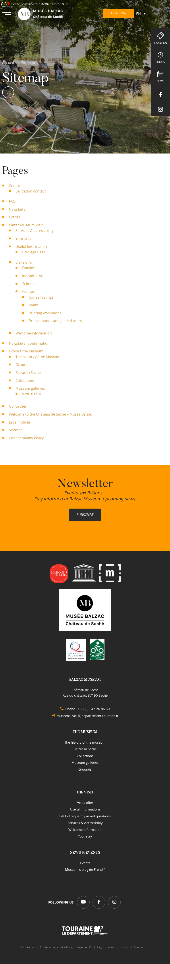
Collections (24, 380)
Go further (18, 406)
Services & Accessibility (85, 822)
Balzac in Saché (28, 372)
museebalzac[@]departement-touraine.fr (87, 715)
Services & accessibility (34, 230)
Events (14, 217)
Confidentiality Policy (26, 437)
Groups (28, 291)
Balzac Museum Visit (26, 225)
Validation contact (30, 191)
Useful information (31, 246)
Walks (34, 305)
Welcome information (33, 333)
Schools (28, 283)
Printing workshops (45, 313)
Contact (15, 185)
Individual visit (34, 275)
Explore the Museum (26, 351)
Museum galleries (30, 388)
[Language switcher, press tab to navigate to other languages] (141, 13)
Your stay (23, 238)
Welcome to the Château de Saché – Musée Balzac (50, 414)
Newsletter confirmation (29, 343)
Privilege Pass (33, 252)
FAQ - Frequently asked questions (85, 816)
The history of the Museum (37, 356)
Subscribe (85, 514)
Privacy (124, 947)
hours (160, 62)
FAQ (12, 201)
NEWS (160, 81)
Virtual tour (31, 394)
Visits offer (24, 262)
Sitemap (16, 430)
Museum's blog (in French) (85, 869)
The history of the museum (85, 742)
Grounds (22, 364)
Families (29, 267)
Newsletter (18, 209)
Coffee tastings (41, 297)
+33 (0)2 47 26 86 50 (94, 709)
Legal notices (20, 422)
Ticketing (160, 42)
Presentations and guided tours (55, 320)
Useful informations (85, 809)
